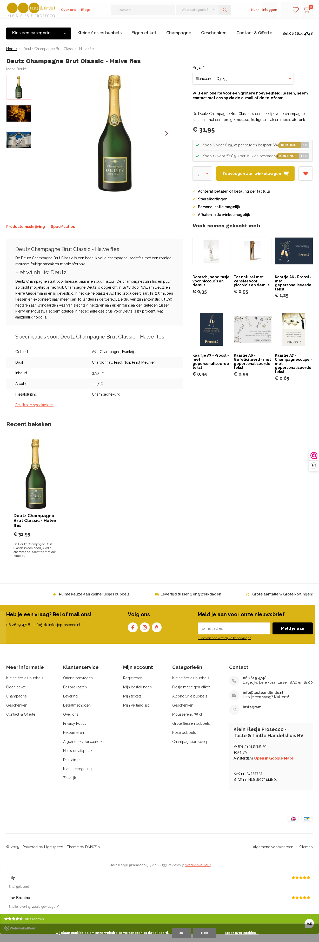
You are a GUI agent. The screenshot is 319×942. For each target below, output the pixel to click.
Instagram (145, 634)
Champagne (178, 40)
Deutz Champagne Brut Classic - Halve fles (35, 528)
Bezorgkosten (75, 695)
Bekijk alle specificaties (34, 413)
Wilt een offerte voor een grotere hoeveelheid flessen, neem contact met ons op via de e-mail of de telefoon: (250, 103)
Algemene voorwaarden (83, 749)
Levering (70, 704)
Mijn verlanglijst (136, 713)
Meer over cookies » (242, 933)
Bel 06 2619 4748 (297, 41)
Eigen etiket (143, 40)
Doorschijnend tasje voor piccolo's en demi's (211, 289)
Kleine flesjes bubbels (99, 40)
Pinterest (157, 634)
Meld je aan (292, 636)
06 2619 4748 (255, 686)
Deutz (21, 76)
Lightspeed (53, 855)
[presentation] (166, 141)
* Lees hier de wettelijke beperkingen (224, 646)
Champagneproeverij (190, 749)
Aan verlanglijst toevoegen (305, 179)
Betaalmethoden (77, 713)
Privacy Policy (75, 731)
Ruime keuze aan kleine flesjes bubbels (94, 602)
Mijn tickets (132, 704)
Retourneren (73, 740)
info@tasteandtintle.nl (263, 700)
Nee (204, 933)
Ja (181, 933)
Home (11, 56)
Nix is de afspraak (77, 758)
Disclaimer (72, 767)
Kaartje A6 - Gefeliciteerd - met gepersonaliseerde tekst (252, 369)
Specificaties (63, 234)
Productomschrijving (25, 234)
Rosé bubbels (184, 740)
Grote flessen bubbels (191, 731)
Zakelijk (69, 786)
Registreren (132, 686)
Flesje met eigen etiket (191, 695)
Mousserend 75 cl (187, 722)
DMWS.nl (93, 855)
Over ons (68, 23)
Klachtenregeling (77, 777)
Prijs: (197, 75)
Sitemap (306, 855)
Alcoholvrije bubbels (189, 704)
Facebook (133, 634)
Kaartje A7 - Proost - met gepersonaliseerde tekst (210, 369)
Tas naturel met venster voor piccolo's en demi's (251, 289)
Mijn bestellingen (137, 695)
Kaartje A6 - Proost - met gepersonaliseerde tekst (293, 291)
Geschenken (214, 40)
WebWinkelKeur (198, 873)
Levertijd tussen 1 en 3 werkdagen (191, 602)
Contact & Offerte (254, 40)
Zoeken (225, 23)
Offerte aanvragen (78, 686)
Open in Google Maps (274, 766)
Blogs (86, 23)
